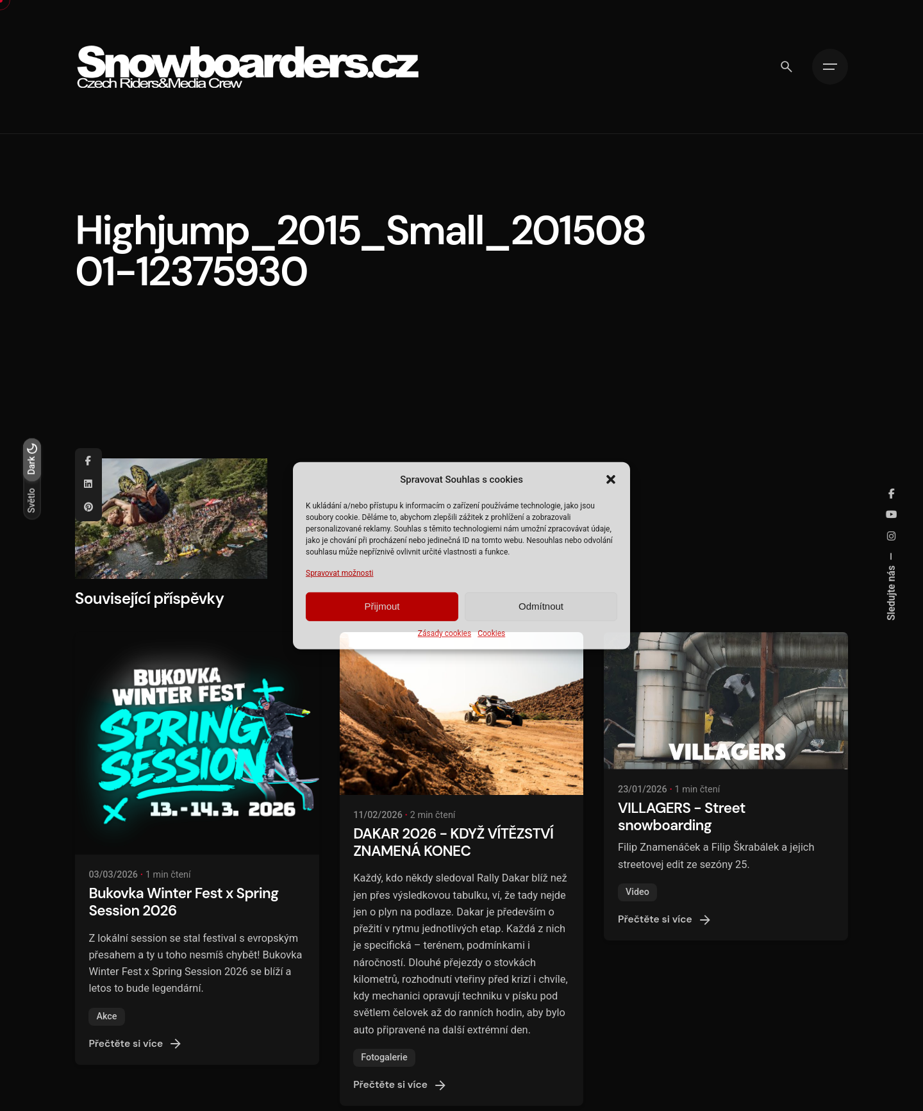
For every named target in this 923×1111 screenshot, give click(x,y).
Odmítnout (541, 606)
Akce (106, 1016)
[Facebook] (88, 461)
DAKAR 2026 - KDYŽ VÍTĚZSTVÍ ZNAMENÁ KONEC (453, 842)
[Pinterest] (88, 507)
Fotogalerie (384, 1057)
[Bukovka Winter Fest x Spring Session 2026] (197, 743)
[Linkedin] (88, 484)
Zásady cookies (444, 633)
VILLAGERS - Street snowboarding (681, 817)
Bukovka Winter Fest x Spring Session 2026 (183, 902)
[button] (610, 478)
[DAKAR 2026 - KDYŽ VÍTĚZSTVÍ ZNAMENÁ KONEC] (462, 713)
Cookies (491, 633)
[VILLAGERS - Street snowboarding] (726, 700)
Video (637, 892)
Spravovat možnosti (340, 572)
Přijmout (381, 606)
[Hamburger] (830, 67)
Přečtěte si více (135, 1043)
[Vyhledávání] (786, 66)
